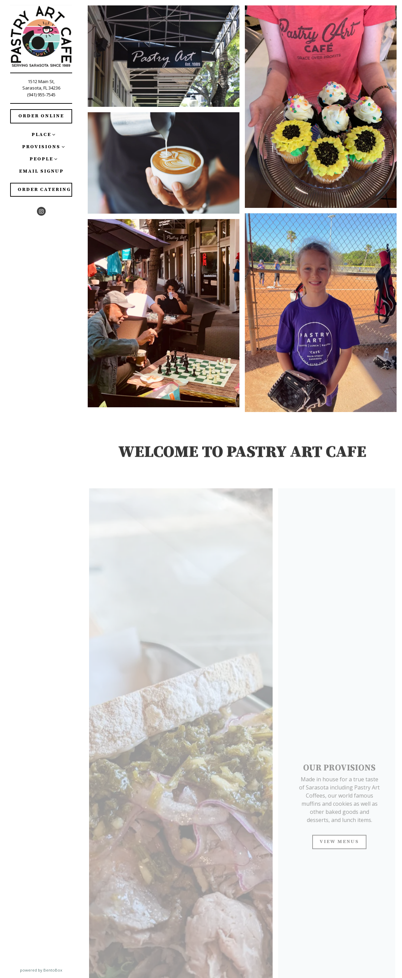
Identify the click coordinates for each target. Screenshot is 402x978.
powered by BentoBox (51, 970)
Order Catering (44, 190)
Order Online (41, 116)
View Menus (339, 844)
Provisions (41, 147)
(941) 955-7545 (41, 95)
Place (41, 135)
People (41, 159)
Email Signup (42, 171)
